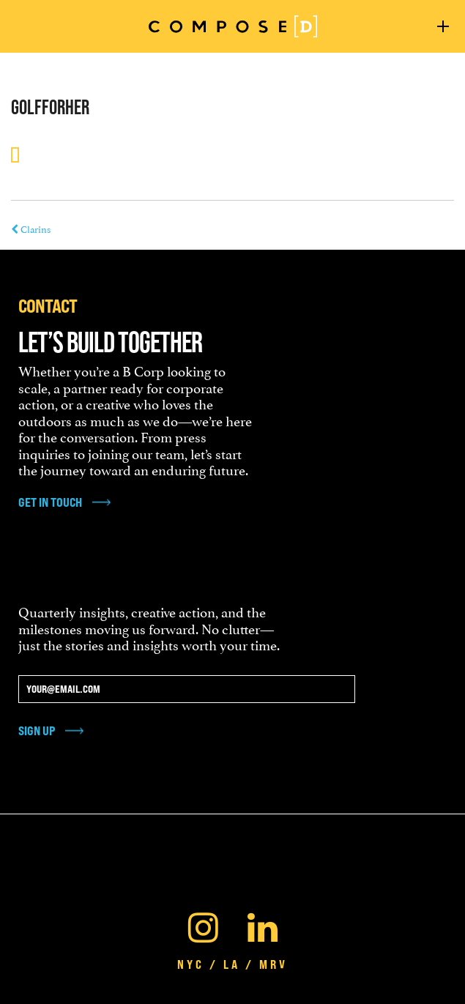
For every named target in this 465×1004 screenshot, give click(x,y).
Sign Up (36, 730)
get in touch (50, 502)
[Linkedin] (263, 924)
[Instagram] (203, 924)
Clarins (31, 228)
